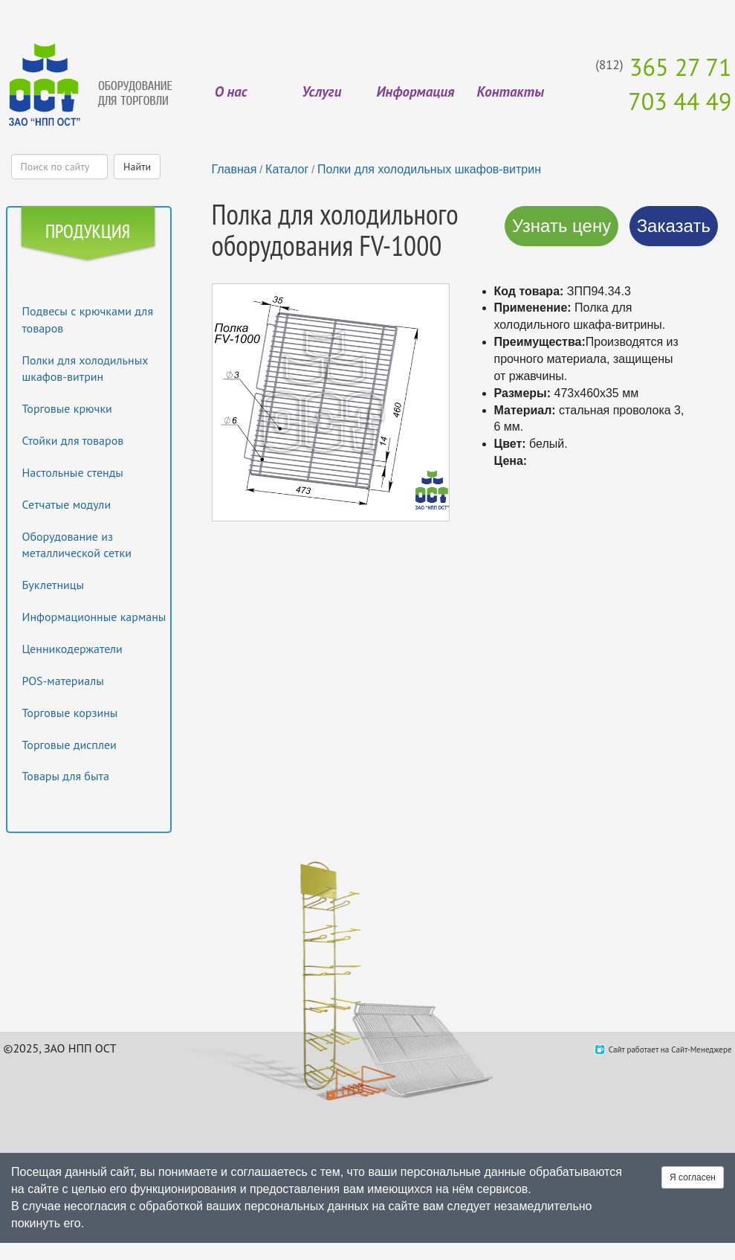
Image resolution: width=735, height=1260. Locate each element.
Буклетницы (53, 584)
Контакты (510, 91)
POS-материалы (63, 680)
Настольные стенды (72, 472)
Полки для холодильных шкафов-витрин (429, 169)
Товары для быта (65, 775)
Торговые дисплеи (69, 744)
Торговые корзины (70, 712)
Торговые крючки (67, 408)
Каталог (286, 169)
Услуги (321, 91)
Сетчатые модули (66, 504)
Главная (234, 169)
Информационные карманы (94, 616)
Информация (415, 91)
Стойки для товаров (73, 440)
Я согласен (693, 1177)
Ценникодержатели (72, 648)
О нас (231, 91)
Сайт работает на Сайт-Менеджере (670, 1049)
